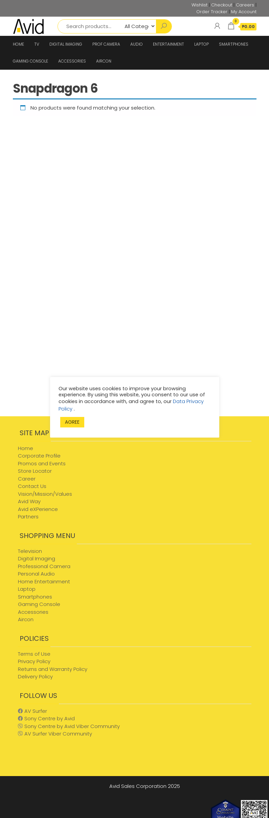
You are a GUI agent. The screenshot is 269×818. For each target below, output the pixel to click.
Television (30, 551)
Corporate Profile (39, 455)
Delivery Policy (35, 676)
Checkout (221, 5)
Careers (245, 5)
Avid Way (29, 501)
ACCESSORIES (72, 61)
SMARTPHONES (233, 44)
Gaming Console (39, 604)
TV (36, 44)
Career (27, 478)
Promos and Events (42, 463)
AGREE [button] (72, 422)
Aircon (25, 619)
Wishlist (199, 5)
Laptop (27, 588)
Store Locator (35, 470)
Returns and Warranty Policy (52, 669)
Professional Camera (44, 566)
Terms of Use (34, 653)
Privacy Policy (34, 661)
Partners (28, 516)
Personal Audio (36, 573)
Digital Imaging (36, 558)
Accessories (33, 611)
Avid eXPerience (38, 509)
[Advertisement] (70, 362)
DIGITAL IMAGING (65, 44)
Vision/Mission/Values (45, 493)
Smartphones (35, 596)
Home (25, 448)
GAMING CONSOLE (30, 61)
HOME (18, 44)
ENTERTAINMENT (168, 44)
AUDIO (136, 44)
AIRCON (103, 61)
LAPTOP (201, 44)
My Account (243, 11)
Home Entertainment (44, 581)
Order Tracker (211, 11)
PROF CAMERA (106, 44)
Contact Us (32, 486)
